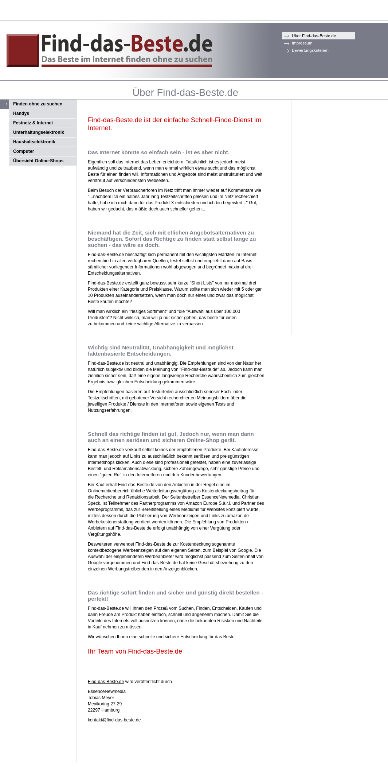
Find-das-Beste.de (106, 681)
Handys (21, 113)
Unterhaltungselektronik (38, 132)
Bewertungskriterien (310, 50)
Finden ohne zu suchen (37, 103)
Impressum (302, 43)
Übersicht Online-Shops (38, 160)
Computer (23, 151)
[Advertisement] (320, 210)
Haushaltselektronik (34, 141)
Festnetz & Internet (33, 122)
